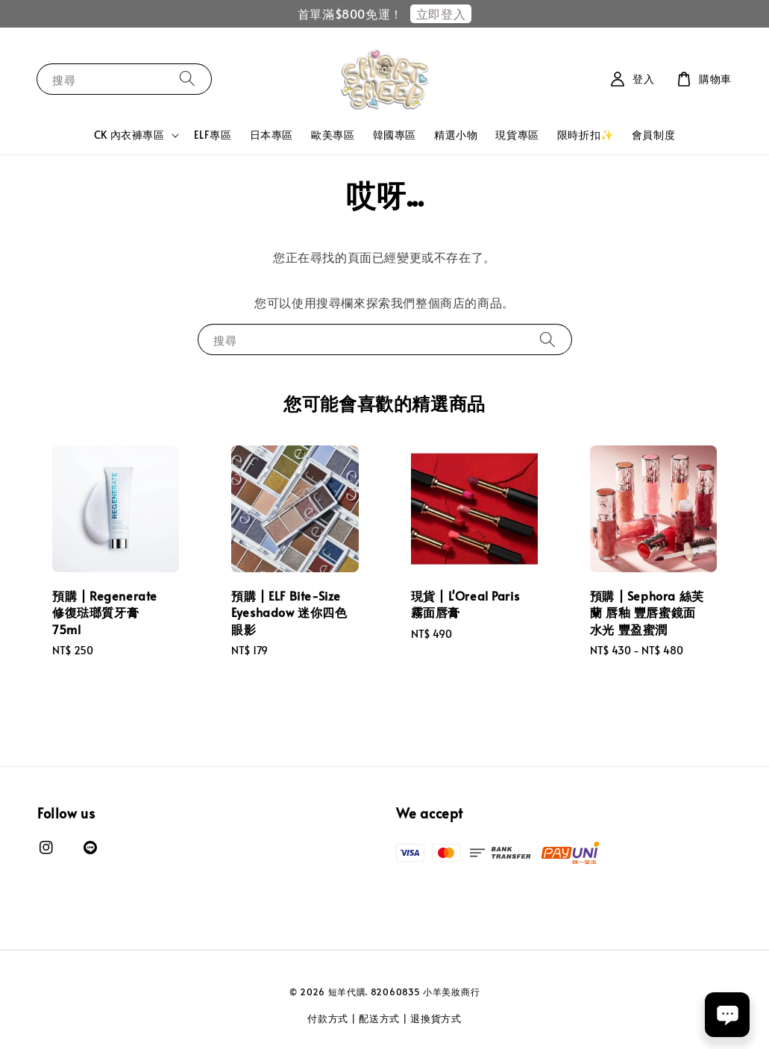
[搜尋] (187, 78)
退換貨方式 (436, 1018)
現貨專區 (517, 135)
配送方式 (379, 1018)
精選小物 (455, 135)
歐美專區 (332, 135)
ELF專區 (213, 135)
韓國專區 (394, 135)
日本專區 (271, 135)
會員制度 (653, 135)
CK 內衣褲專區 (129, 135)
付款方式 (327, 1018)
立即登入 (440, 13)
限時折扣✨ (585, 135)
